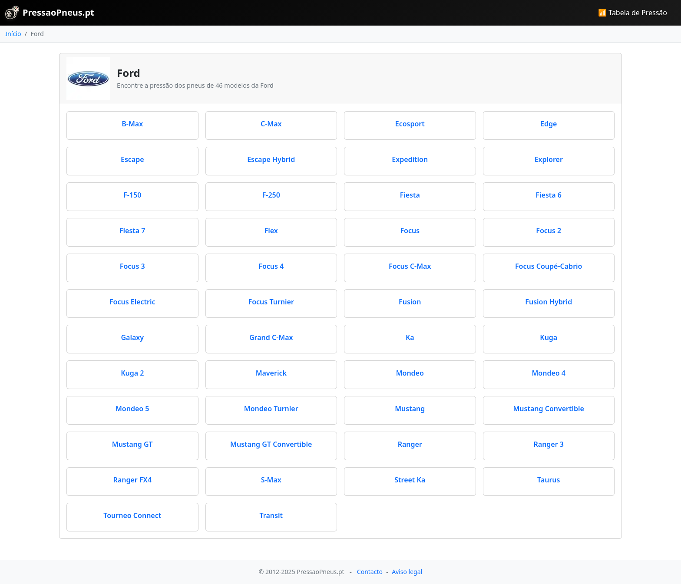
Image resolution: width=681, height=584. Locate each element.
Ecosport (410, 124)
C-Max (271, 124)
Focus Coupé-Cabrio (548, 266)
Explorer (549, 159)
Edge (548, 124)
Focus (410, 230)
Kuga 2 (132, 373)
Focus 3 (132, 266)
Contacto (370, 572)
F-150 (132, 195)
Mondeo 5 (132, 408)
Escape (132, 159)
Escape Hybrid (271, 159)
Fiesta (410, 195)
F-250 (271, 195)
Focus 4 (271, 266)
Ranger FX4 (132, 480)
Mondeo (410, 373)
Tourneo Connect (132, 515)
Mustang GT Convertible (271, 444)
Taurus (548, 480)
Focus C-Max (410, 266)
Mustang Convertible (548, 408)
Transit (271, 515)
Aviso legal (407, 572)
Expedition (410, 159)
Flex (271, 230)
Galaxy (132, 337)
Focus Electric (132, 302)
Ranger (410, 444)
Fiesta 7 (132, 230)
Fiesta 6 (549, 195)
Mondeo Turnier (271, 408)
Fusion (410, 302)
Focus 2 (548, 230)
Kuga (548, 337)
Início (13, 34)
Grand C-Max (271, 337)
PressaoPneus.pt (49, 13)
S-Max (271, 480)
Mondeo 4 (548, 373)
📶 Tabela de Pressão (632, 12)
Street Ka (409, 480)
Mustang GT (132, 444)
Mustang (410, 408)
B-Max (132, 124)
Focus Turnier (271, 302)
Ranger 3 (549, 444)
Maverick (271, 373)
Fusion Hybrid (548, 302)
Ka (410, 337)
